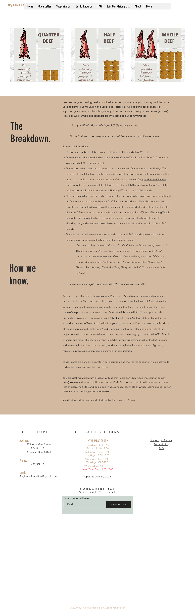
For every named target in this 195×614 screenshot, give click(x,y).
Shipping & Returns (161, 440)
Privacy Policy (161, 444)
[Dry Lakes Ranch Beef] (22, 5)
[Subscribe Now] (118, 504)
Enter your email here (76, 498)
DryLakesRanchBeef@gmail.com (38, 476)
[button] (63, 6)
